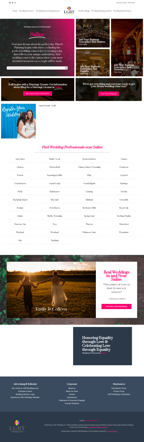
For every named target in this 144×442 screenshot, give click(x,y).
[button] (37, 93)
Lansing (89, 191)
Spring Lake (89, 216)
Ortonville (123, 200)
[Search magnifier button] (66, 68)
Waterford (123, 224)
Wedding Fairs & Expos (122, 11)
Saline (20, 216)
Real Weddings (84, 11)
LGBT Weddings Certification (119, 394)
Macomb (55, 200)
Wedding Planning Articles (101, 11)
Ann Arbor (20, 159)
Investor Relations (72, 403)
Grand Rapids (89, 183)
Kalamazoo (55, 191)
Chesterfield (54, 167)
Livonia (124, 191)
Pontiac (20, 208)
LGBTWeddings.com (91, 420)
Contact (72, 394)
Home (15, 11)
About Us (72, 388)
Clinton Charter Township (89, 167)
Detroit (20, 175)
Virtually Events (112, 431)
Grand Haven (20, 183)
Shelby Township (54, 216)
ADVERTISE (131, 3)
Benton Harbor (89, 159)
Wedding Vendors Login (25, 394)
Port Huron (55, 208)
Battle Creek (54, 159)
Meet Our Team (72, 391)
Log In (104, 353)
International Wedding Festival (98, 427)
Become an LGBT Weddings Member (25, 397)
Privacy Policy (119, 391)
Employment (72, 397)
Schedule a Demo (25, 391)
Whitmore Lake (89, 232)
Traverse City (20, 224)
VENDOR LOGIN (121, 3)
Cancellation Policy (118, 388)
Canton (124, 159)
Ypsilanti (54, 240)
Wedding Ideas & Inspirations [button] (47, 11)
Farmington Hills (54, 175)
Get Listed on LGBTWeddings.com (25, 388)
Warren (89, 224)
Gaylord (124, 175)
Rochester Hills (89, 208)
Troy (55, 224)
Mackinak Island (20, 200)
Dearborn (123, 167)
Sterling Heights (124, 216)
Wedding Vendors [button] (26, 11)
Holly (20, 191)
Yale (20, 240)
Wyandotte (124, 232)
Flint (89, 175)
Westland (55, 232)
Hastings (124, 183)
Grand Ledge (55, 183)
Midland (89, 200)
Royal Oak (123, 208)
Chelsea (20, 167)
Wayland (20, 232)
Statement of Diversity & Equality (72, 400)
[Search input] (36, 68)
